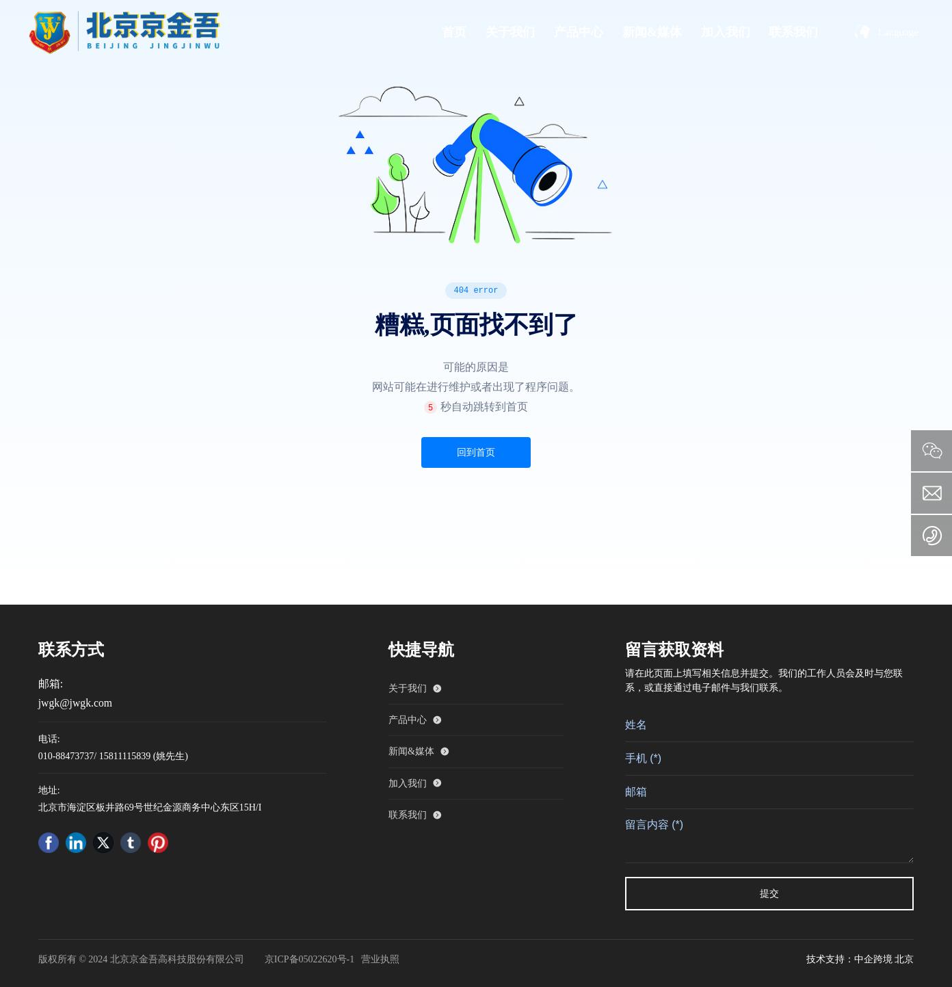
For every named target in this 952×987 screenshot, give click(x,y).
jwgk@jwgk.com (75, 703)
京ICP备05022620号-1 (309, 959)
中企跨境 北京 (884, 959)
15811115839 (124, 756)
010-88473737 (66, 756)
